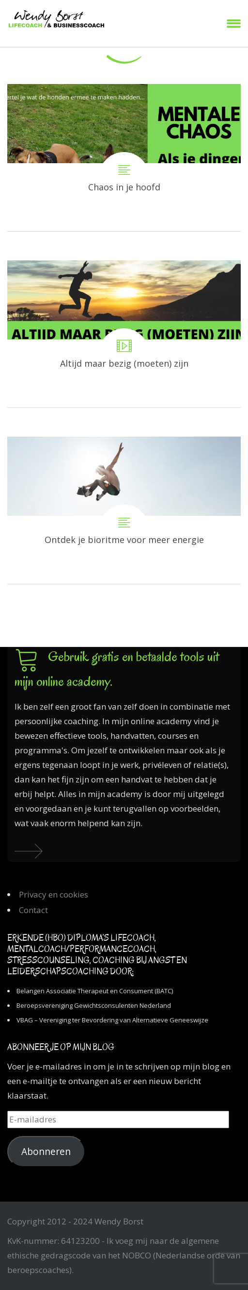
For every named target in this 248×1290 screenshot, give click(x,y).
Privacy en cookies (53, 894)
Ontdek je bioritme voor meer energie (124, 510)
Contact (33, 910)
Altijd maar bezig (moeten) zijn (124, 333)
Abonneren (46, 1151)
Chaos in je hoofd (124, 157)
